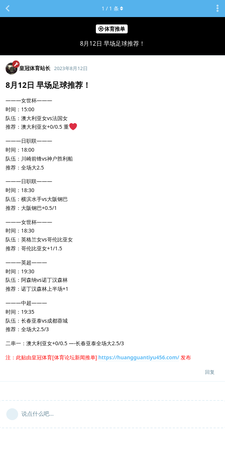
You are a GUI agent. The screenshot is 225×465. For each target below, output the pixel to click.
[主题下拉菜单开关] (217, 8)
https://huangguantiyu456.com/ (138, 357)
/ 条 (113, 8)
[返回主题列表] (7, 8)
